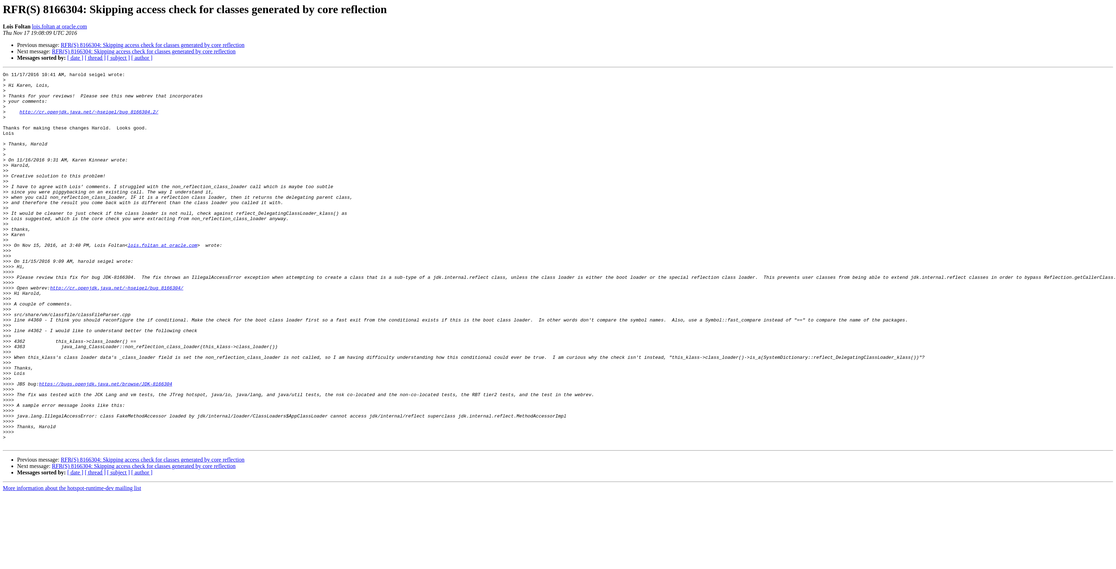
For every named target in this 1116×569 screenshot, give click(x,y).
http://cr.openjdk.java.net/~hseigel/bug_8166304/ (116, 331)
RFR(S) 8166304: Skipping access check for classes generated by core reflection (152, 45)
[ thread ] (95, 58)
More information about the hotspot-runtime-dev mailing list (72, 563)
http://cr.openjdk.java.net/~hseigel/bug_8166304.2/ (89, 120)
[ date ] (75, 58)
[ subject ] (118, 58)
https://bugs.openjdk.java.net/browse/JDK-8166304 (105, 446)
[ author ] (142, 58)
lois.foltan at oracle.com (59, 26)
